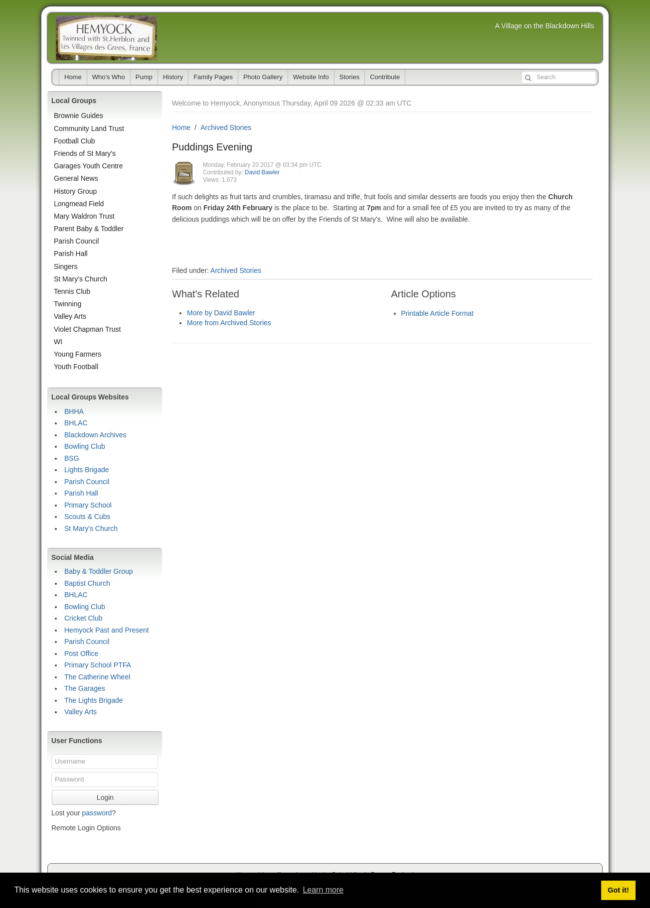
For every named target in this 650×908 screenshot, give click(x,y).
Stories (349, 77)
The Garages (84, 688)
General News (76, 178)
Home (73, 77)
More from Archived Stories (229, 323)
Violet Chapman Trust (87, 329)
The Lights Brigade (93, 700)
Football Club (74, 141)
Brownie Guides (78, 116)
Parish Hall (71, 254)
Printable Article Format (437, 313)
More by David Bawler (221, 313)
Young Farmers (77, 354)
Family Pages (213, 77)
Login (105, 797)
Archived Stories (225, 127)
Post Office (81, 653)
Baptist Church (87, 583)
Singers (65, 266)
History (173, 77)
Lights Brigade (86, 470)
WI (58, 342)
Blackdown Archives (95, 435)
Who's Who (108, 77)
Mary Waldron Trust (84, 216)
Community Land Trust (89, 128)
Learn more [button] (323, 890)
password (97, 813)
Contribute (385, 77)
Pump (144, 77)
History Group (75, 191)
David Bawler (262, 172)
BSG (71, 458)
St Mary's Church (80, 279)
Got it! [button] (618, 890)
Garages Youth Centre (88, 166)
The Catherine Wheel (97, 677)
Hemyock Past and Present (106, 630)
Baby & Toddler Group (98, 571)
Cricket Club (83, 618)
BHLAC (76, 423)
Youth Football (76, 367)
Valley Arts (70, 316)
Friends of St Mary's (85, 153)
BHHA (74, 411)
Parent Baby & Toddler (89, 229)
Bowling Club (84, 446)
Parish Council (76, 241)
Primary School (88, 505)
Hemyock (106, 37)
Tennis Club (72, 291)
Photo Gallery (263, 77)
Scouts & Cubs (87, 516)
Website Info (311, 77)
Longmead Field (79, 204)
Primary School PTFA (97, 665)
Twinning (67, 304)
